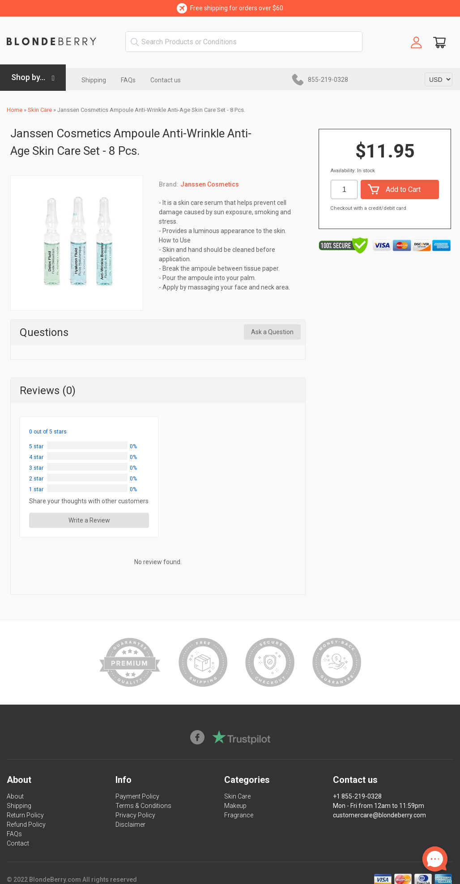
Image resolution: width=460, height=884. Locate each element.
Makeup (235, 805)
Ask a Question (272, 332)
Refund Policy (26, 824)
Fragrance (238, 815)
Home (14, 109)
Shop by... (28, 77)
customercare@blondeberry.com (379, 815)
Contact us (165, 80)
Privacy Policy (135, 815)
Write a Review (89, 520)
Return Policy (25, 815)
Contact (18, 843)
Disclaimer (130, 824)
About (15, 796)
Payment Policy (137, 796)
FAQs (128, 80)
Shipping (93, 80)
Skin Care (40, 109)
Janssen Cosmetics (209, 184)
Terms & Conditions (143, 805)
